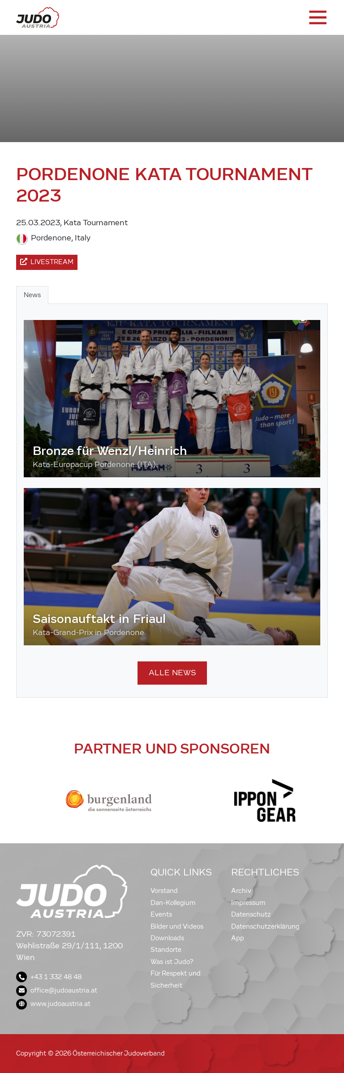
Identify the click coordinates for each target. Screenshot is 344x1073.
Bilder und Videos (176, 926)
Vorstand (164, 891)
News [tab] (32, 295)
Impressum (248, 903)
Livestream (46, 262)
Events (161, 914)
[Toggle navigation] (317, 17)
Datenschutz (251, 914)
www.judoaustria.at (53, 1004)
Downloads (167, 938)
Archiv (241, 891)
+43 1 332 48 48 (49, 977)
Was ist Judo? (172, 962)
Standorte (165, 950)
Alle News (172, 672)
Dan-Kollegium (173, 903)
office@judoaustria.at (56, 990)
